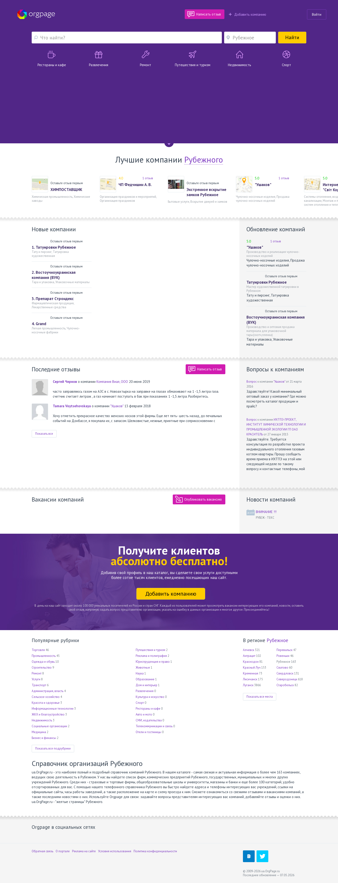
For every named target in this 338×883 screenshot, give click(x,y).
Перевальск (284, 650)
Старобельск (285, 685)
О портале (63, 851)
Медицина (39, 732)
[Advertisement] (169, 102)
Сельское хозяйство (46, 697)
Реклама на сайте (84, 851)
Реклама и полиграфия (151, 656)
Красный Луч (252, 668)
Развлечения (145, 691)
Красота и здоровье (46, 703)
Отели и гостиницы (148, 732)
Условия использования (114, 851)
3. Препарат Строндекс (53, 298)
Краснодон (251, 662)
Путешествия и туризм (150, 650)
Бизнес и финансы (44, 738)
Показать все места (259, 697)
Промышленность (44, 656)
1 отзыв (147, 178)
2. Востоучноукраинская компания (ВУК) (54, 275)
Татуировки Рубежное (266, 282)
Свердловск (285, 673)
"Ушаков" (263, 184)
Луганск (248, 685)
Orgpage (36, 14)
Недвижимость (42, 720)
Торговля (38, 650)
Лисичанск (250, 679)
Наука (140, 673)
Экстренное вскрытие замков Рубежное (206, 192)
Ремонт (37, 673)
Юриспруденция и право (153, 662)
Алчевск (248, 650)
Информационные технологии (52, 709)
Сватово (282, 668)
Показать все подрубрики (53, 748)
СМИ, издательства (149, 720)
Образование (145, 679)
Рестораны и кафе (148, 709)
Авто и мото (144, 714)
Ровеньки (283, 656)
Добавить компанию (247, 14)
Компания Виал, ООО (112, 381)
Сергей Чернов (65, 381)
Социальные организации (49, 726)
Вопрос (251, 382)
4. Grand (39, 323)
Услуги (36, 679)
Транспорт (39, 685)
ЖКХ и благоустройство (48, 714)
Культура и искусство (150, 697)
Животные (143, 668)
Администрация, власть (47, 691)
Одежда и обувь (43, 662)
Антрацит (249, 656)
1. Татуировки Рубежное (54, 247)
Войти (316, 14)
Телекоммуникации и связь (154, 726)
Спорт (140, 703)
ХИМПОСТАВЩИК (66, 189)
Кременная (250, 673)
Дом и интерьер (146, 685)
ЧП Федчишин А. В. (135, 184)
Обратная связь (42, 851)
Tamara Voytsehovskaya (72, 406)
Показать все (44, 434)
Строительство (42, 668)
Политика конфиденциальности (155, 851)
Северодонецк (287, 679)
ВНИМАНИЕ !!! (266, 512)
